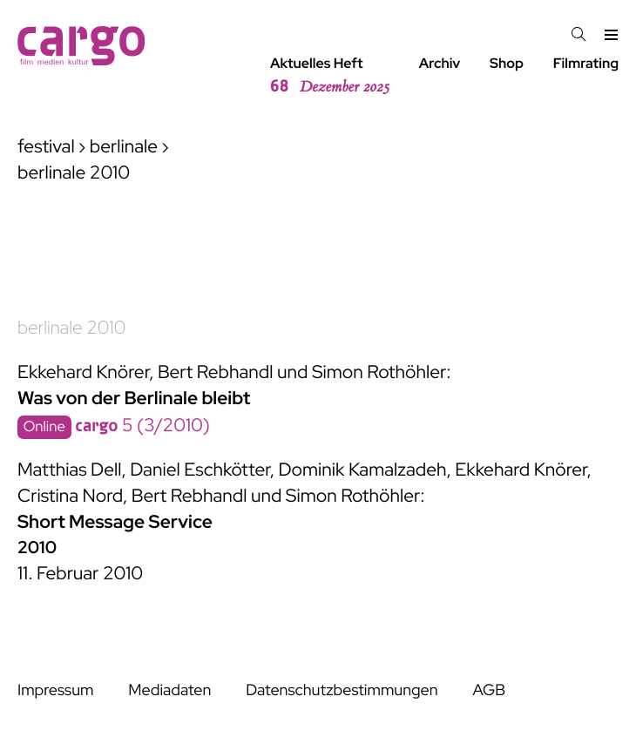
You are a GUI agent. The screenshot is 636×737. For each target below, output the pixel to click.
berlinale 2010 (71, 328)
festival (46, 147)
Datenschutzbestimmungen (341, 690)
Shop (507, 63)
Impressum (55, 690)
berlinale (124, 147)
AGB (488, 690)
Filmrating (586, 63)
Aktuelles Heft (329, 76)
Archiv (440, 63)
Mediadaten (169, 690)
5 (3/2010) (142, 425)
